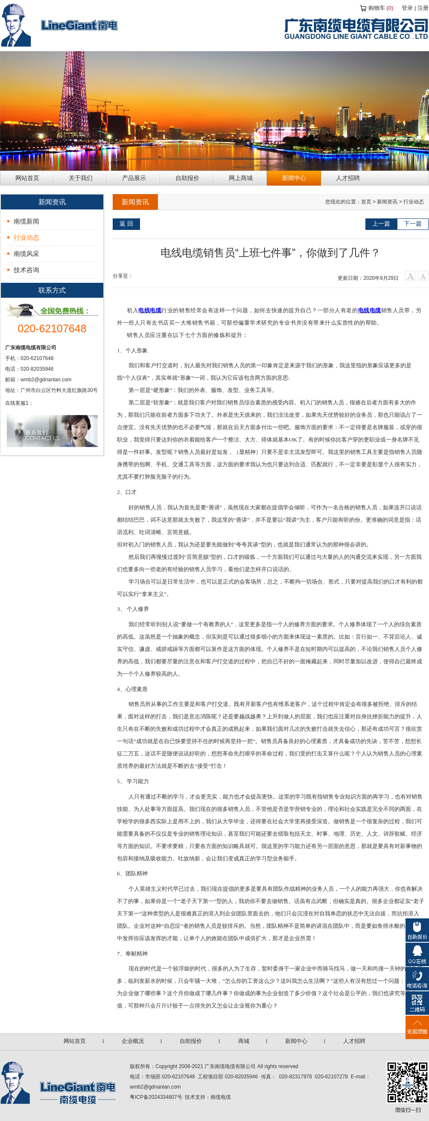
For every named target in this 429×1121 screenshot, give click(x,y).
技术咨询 (26, 269)
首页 (366, 202)
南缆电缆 (220, 1097)
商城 (243, 1041)
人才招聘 (354, 1041)
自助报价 (191, 1041)
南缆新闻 (26, 221)
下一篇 (413, 223)
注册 (423, 8)
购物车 (381, 8)
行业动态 (26, 237)
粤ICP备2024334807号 (156, 1097)
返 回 (126, 223)
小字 (423, 276)
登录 (407, 8)
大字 (410, 276)
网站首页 (75, 1041)
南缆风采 (26, 253)
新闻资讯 (387, 202)
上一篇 (381, 223)
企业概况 (133, 1041)
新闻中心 (296, 1041)
